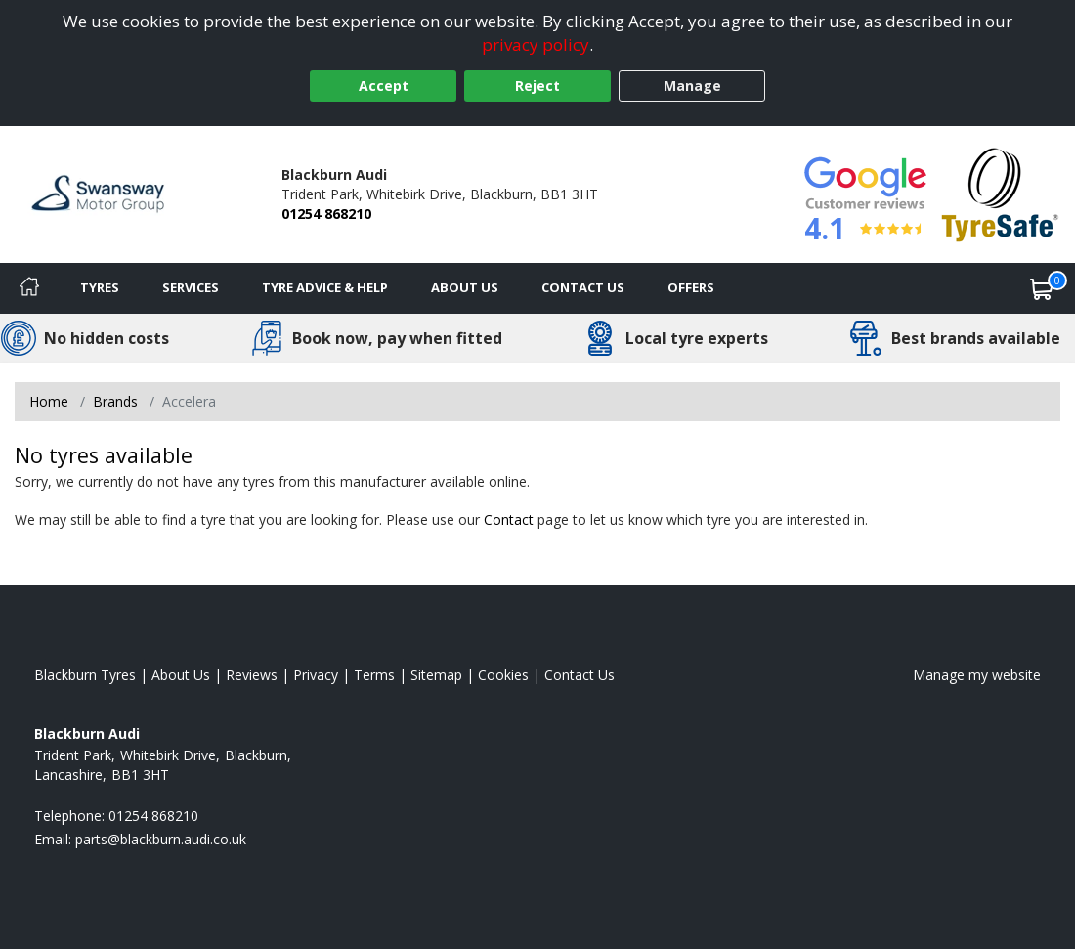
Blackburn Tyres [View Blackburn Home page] (85, 675)
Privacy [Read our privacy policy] (315, 675)
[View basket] (1042, 288)
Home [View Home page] (48, 401)
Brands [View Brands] (115, 401)
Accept (383, 85)
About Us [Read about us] (180, 675)
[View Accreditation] (1000, 193)
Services (190, 287)
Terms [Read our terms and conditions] (374, 675)
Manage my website (977, 675)
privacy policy (535, 44)
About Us (464, 287)
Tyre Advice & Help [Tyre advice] (325, 287)
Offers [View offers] (690, 287)
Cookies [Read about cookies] (503, 675)
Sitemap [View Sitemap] (436, 675)
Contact (509, 519)
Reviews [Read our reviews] (252, 675)
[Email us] (160, 839)
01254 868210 (326, 213)
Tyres (99, 287)
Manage (692, 85)
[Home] (29, 288)
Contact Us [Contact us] (582, 287)
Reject (537, 85)
